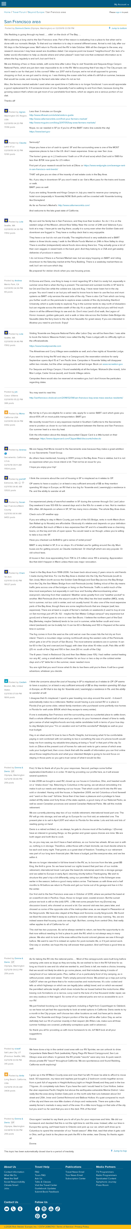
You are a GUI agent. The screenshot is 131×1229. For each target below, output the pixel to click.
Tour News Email (74, 1175)
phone (13, 1208)
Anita (21, 1075)
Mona (22, 413)
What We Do (10, 1175)
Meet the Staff (11, 1178)
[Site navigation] (4, 3)
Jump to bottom (119, 28)
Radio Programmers (106, 1175)
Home (7, 12)
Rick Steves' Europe (65, 3)
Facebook (37, 1208)
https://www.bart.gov (39, 131)
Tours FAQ (40, 1175)
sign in (119, 12)
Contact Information (14, 1171)
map (20, 1208)
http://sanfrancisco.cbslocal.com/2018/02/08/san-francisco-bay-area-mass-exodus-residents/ (76, 397)
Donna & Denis (22, 28)
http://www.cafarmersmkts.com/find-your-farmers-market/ (58, 118)
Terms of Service (64, 1226)
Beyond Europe (36, 12)
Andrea (18, 280)
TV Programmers (105, 1171)
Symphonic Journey (106, 1181)
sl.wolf (17, 1048)
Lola (21, 221)
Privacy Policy (82, 1226)
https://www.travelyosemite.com (45, 346)
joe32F (22, 479)
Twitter (44, 1216)
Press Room (102, 1185)
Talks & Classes (43, 1181)
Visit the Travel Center (46, 1185)
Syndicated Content (106, 1178)
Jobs (6, 1188)
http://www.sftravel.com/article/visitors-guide (51, 115)
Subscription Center (76, 1178)
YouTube (51, 1208)
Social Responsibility (14, 1181)
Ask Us (38, 1178)
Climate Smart (11, 1185)
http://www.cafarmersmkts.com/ (74, 205)
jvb (16, 392)
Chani (22, 573)
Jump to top (120, 1151)
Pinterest (37, 1216)
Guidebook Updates (45, 1188)
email (6, 1208)
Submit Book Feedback (47, 1191)
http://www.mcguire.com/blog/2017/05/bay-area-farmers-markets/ (62, 122)
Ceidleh (23, 682)
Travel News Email (75, 1171)
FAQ (37, 1171)
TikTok (57, 1208)
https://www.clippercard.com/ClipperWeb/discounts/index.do (70, 438)
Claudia (22, 143)
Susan (22, 502)
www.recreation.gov (113, 364)
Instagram (44, 1208)
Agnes (22, 112)
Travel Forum (19, 12)
